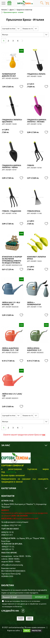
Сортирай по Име (8, 28)
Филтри (5, 34)
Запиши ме (40, 597)
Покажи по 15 (28, 28)
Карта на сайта (13, 630)
